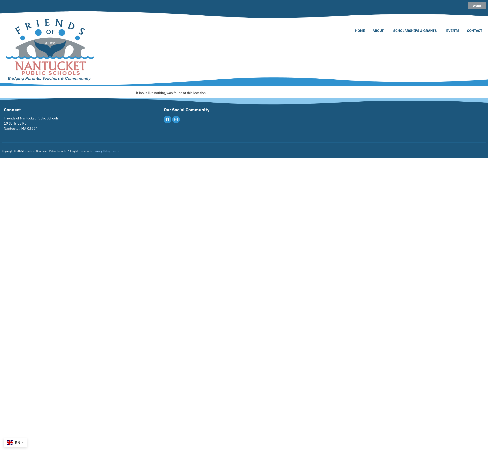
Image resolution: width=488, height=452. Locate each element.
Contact (474, 30)
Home (360, 30)
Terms (115, 151)
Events (452, 30)
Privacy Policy (102, 151)
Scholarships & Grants (416, 30)
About (379, 30)
